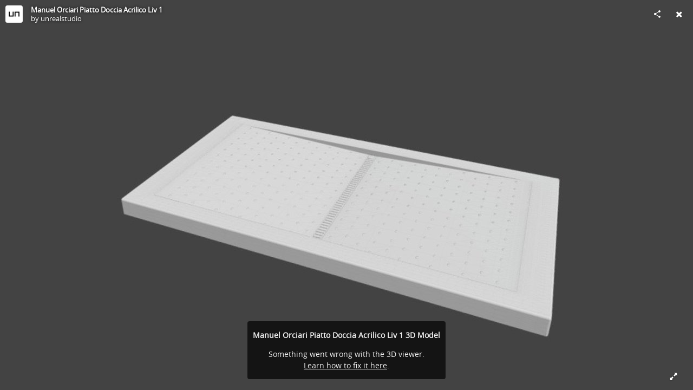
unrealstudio (61, 18)
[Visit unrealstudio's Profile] (14, 14)
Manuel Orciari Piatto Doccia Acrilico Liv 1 (96, 10)
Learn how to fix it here (345, 365)
